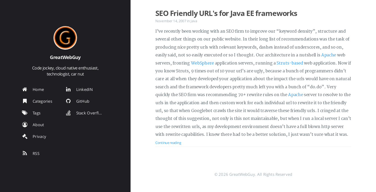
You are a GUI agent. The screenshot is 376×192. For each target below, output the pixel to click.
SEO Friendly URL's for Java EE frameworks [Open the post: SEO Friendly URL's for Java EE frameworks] (226, 13)
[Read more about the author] (65, 38)
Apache (328, 55)
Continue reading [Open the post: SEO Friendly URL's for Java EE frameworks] (168, 142)
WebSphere (202, 63)
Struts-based (290, 63)
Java (194, 21)
